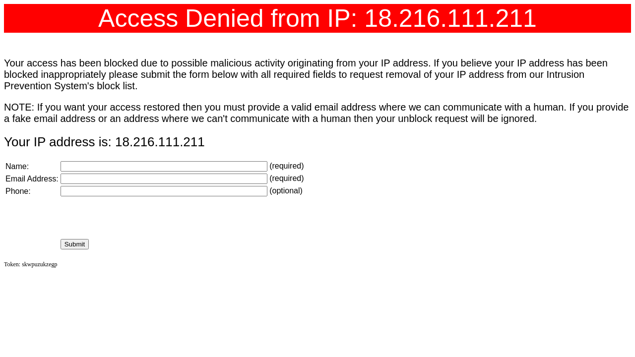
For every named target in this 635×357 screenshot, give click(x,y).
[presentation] (136, 217)
